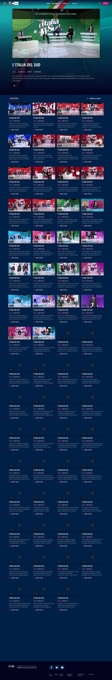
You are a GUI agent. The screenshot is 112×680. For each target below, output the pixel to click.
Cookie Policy (61, 675)
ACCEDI (105, 3)
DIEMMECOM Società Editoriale (27, 667)
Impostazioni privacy (81, 675)
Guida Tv (74, 3)
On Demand (56, 3)
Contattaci (91, 674)
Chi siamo (50, 675)
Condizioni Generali (70, 675)
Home (48, 3)
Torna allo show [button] (94, 99)
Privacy (57, 674)
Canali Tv (66, 3)
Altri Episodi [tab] (14, 98)
